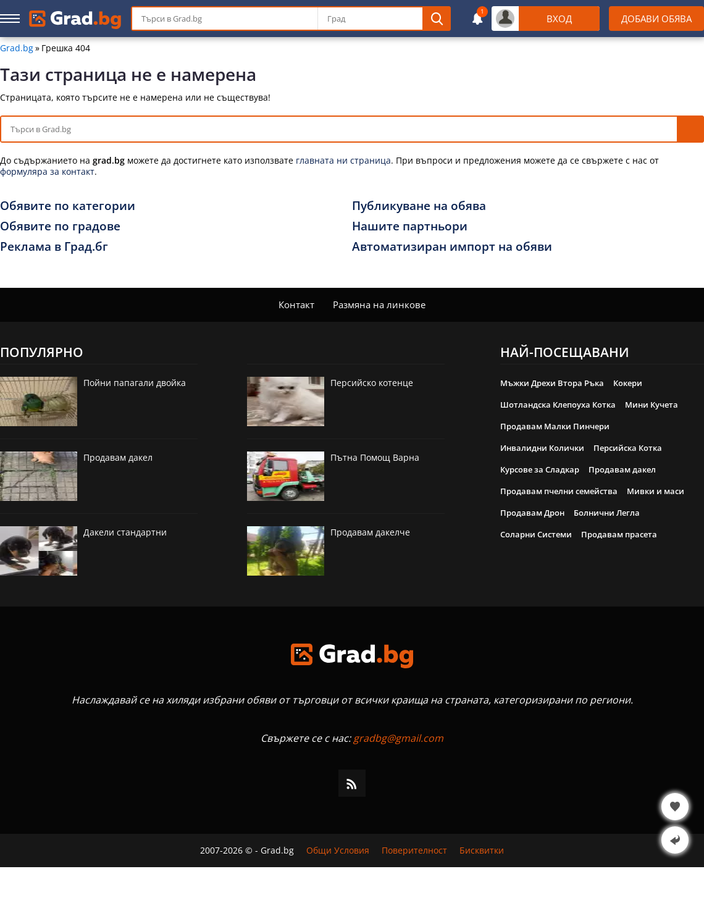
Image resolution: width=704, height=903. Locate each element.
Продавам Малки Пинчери (555, 426)
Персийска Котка (627, 447)
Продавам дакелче (370, 532)
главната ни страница (343, 160)
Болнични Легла (607, 512)
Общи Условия (337, 850)
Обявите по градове (60, 226)
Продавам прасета (619, 534)
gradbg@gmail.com (398, 738)
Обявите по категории (67, 206)
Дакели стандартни (125, 532)
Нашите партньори (409, 226)
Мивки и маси (655, 491)
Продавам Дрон (532, 512)
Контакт (296, 304)
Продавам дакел (118, 457)
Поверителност (414, 850)
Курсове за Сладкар (539, 469)
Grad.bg (16, 48)
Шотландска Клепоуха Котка (558, 404)
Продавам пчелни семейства (559, 491)
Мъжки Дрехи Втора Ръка (552, 382)
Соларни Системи (536, 534)
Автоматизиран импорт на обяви (452, 246)
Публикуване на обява (419, 206)
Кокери (627, 382)
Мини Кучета (651, 404)
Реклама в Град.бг (54, 246)
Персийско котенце (371, 382)
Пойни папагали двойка (134, 382)
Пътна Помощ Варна (374, 457)
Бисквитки (481, 850)
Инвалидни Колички (542, 447)
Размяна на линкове (379, 304)
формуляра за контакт (47, 171)
